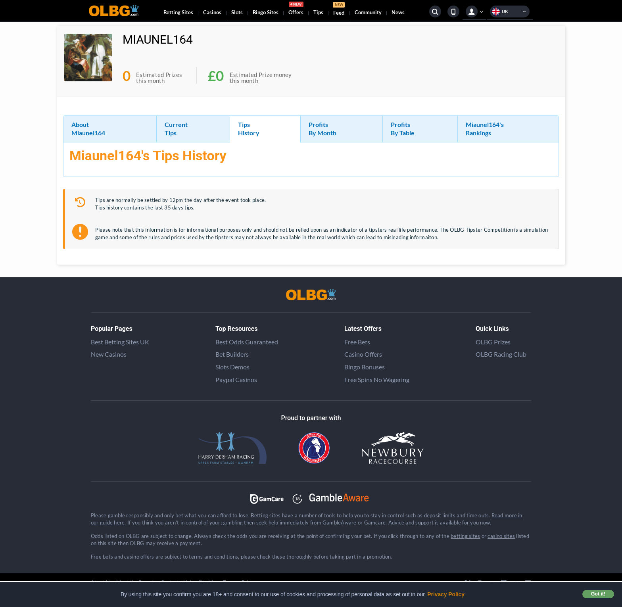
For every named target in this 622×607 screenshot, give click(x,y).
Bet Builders (232, 354)
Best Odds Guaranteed (246, 342)
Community (368, 12)
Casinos (212, 12)
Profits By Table (403, 128)
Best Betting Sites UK (120, 342)
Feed (339, 10)
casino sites (501, 536)
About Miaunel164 (88, 128)
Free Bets (357, 342)
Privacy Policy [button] (446, 594)
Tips (318, 12)
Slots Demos (232, 367)
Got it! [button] (598, 594)
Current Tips (176, 128)
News (398, 12)
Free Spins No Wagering (376, 379)
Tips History (248, 128)
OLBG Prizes (493, 342)
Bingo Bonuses (364, 367)
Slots (237, 12)
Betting (178, 12)
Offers (295, 9)
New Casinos (109, 354)
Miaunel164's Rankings (485, 128)
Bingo (265, 12)
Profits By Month (322, 128)
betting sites (465, 536)
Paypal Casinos (236, 379)
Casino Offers (363, 354)
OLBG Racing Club (501, 354)
